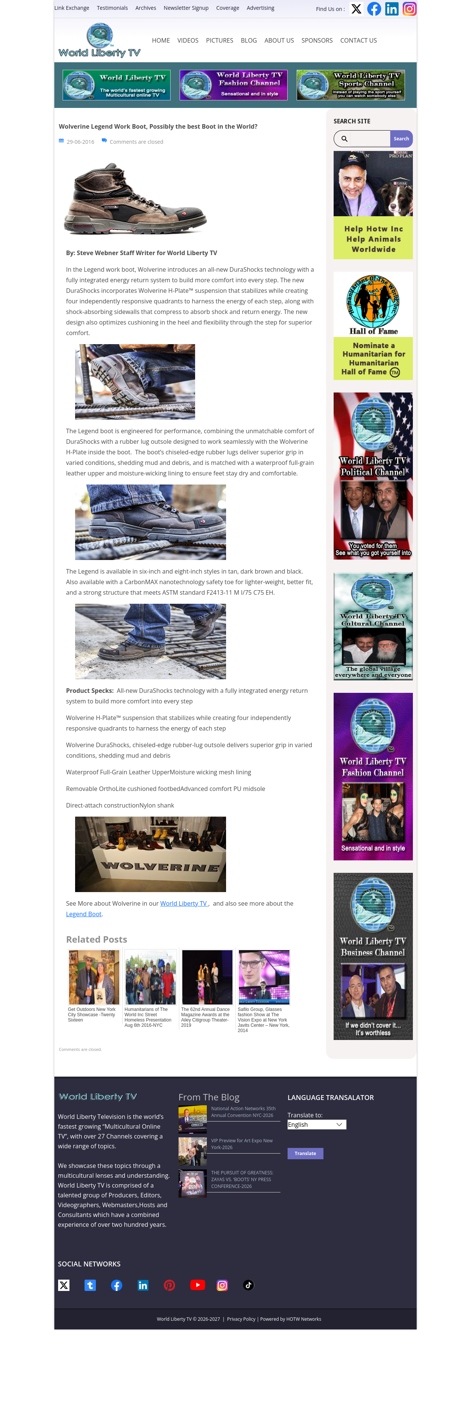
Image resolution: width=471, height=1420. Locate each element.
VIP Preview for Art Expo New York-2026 (225, 1126)
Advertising (260, 7)
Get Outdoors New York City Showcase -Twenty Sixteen (91, 1015)
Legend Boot (84, 914)
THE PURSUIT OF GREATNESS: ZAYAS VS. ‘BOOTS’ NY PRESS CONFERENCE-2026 (225, 1141)
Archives (145, 7)
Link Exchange (71, 7)
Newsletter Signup (186, 7)
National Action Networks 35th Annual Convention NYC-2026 (223, 1111)
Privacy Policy (241, 1319)
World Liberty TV (184, 903)
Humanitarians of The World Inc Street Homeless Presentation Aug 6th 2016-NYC (148, 1017)
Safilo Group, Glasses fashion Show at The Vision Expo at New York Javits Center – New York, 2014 (263, 1020)
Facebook (374, 9)
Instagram (410, 9)
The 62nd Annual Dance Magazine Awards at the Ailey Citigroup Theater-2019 (205, 1017)
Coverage (227, 7)
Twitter (356, 9)
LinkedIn (392, 9)
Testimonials (112, 7)
